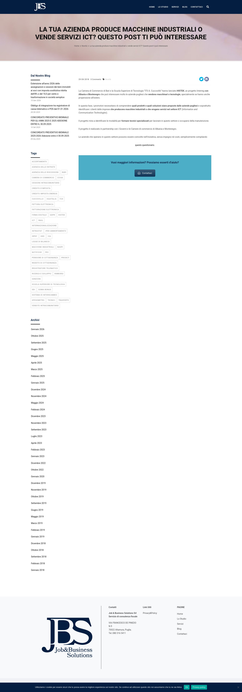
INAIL (40, 220)
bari (64, 172)
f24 (61, 199)
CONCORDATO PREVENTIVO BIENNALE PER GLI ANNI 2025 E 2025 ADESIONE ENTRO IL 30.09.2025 (50, 120)
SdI (33, 290)
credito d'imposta (41, 188)
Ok (186, 687)
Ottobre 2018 (37, 550)
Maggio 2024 (37, 403)
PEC (47, 252)
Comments (96, 79)
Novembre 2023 (38, 423)
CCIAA (60, 178)
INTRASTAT (37, 231)
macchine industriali (43, 247)
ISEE (43, 236)
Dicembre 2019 (38, 483)
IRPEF (34, 236)
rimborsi (58, 274)
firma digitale (39, 215)
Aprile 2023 (36, 443)
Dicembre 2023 (38, 416)
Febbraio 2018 (38, 563)
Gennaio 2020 (37, 476)
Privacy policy (199, 687)
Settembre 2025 (38, 342)
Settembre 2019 (38, 503)
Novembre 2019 (38, 490)
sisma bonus (44, 290)
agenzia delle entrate (43, 167)
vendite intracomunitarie (45, 306)
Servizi (175, 7)
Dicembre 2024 (38, 389)
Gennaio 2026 (37, 329)
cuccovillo (38, 199)
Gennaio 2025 (37, 383)
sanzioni (36, 279)
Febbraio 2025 (38, 376)
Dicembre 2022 (38, 463)
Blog (184, 7)
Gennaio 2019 (37, 536)
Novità (108, 79)
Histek (61, 215)
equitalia (51, 199)
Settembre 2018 (38, 556)
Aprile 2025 (36, 362)
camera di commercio (43, 178)
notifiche (37, 252)
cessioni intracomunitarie (45, 183)
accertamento (39, 162)
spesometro (38, 300)
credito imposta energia (44, 194)
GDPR (52, 215)
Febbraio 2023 (38, 449)
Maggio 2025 (37, 356)
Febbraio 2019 (38, 530)
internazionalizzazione (44, 226)
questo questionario (144, 145)
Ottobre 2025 (37, 336)
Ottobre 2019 (37, 496)
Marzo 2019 (36, 523)
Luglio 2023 (36, 436)
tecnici (51, 300)
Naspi (60, 247)
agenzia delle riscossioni (45, 172)
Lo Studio (163, 7)
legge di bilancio (41, 242)
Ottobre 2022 (37, 469)
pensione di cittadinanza (45, 258)
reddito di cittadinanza (44, 263)
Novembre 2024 (38, 396)
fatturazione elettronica (45, 210)
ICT (33, 220)
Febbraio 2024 (38, 409)
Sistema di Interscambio (44, 295)
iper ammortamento (55, 231)
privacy (65, 258)
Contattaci (197, 7)
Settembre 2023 (38, 429)
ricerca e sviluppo (41, 274)
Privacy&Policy (150, 613)
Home (152, 7)
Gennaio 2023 (37, 456)
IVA (49, 236)
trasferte (63, 300)
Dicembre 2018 (38, 543)
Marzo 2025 (36, 369)
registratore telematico (45, 268)
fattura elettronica (42, 204)
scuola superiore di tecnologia (48, 284)
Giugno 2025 (37, 349)
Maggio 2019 (37, 516)
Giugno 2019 (37, 510)
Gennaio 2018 (37, 570)
